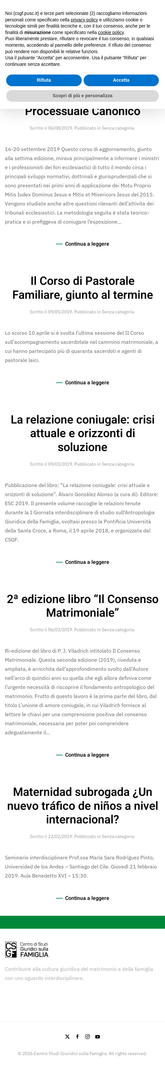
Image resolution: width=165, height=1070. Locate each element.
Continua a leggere (87, 244)
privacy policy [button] (84, 19)
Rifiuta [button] (44, 80)
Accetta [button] (121, 80)
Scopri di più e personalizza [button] (82, 95)
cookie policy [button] (111, 32)
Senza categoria (118, 128)
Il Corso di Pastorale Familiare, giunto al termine (82, 288)
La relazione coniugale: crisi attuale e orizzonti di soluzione (83, 434)
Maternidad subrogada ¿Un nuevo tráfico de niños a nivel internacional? (82, 806)
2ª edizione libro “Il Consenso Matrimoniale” (83, 606)
